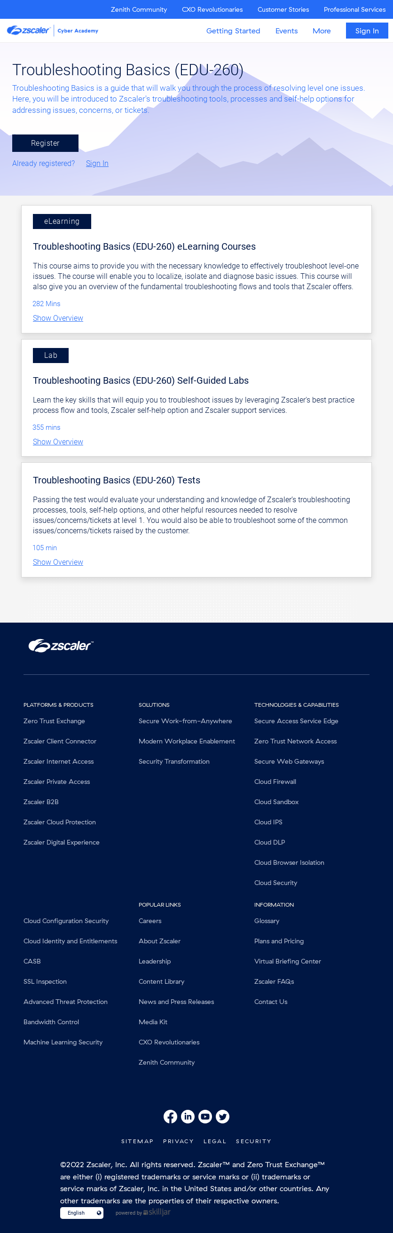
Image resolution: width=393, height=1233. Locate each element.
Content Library (161, 981)
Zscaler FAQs (274, 981)
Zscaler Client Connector (60, 741)
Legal (215, 1141)
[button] (196, 318)
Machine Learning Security (63, 1042)
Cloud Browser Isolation (289, 862)
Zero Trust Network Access (295, 741)
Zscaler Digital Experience (62, 842)
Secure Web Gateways (289, 761)
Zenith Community (139, 9)
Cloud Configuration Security (66, 921)
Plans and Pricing (279, 941)
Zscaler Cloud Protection (60, 822)
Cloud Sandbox (276, 802)
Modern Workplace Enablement (187, 741)
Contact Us (270, 1001)
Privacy (178, 1141)
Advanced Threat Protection (66, 1001)
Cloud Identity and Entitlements (70, 941)
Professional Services (354, 9)
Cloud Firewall (275, 781)
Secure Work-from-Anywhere (185, 721)
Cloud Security (275, 882)
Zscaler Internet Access (59, 761)
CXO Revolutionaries (212, 9)
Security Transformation (174, 761)
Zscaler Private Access (57, 781)
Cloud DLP (269, 842)
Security (254, 1141)
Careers (150, 921)
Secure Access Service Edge (296, 721)
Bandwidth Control (51, 1022)
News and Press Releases (176, 1001)
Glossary (266, 921)
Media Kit (153, 1022)
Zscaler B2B (41, 802)
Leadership (155, 961)
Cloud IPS (268, 822)
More (322, 30)
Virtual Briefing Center (287, 961)
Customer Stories (283, 9)
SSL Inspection (45, 981)
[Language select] (78, 1213)
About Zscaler (160, 941)
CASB (32, 961)
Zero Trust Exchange (54, 721)
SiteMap (137, 1141)
